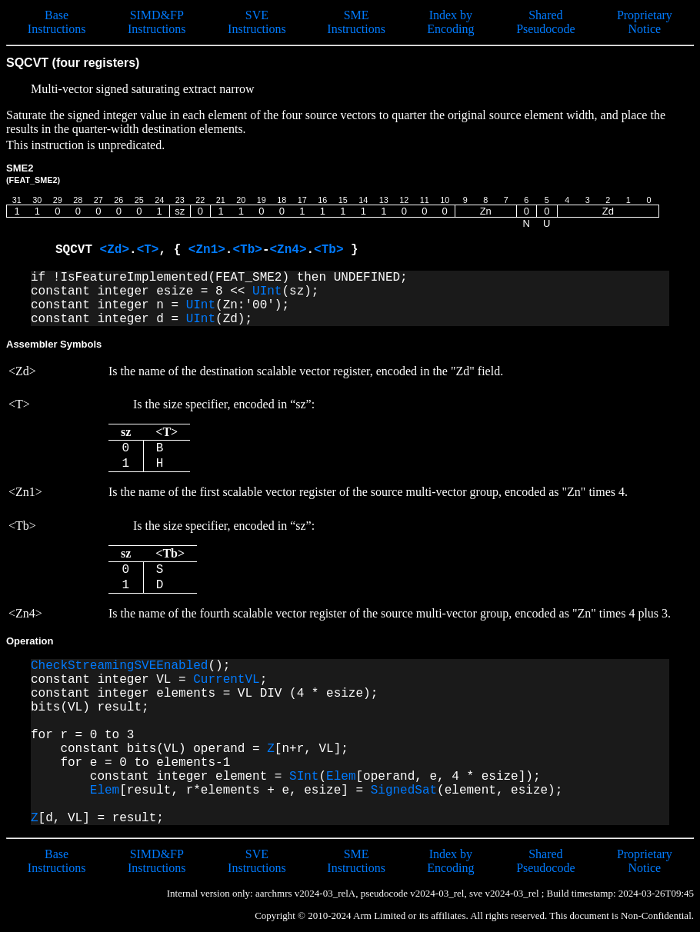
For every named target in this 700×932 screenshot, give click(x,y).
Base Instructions (57, 21)
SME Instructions (356, 21)
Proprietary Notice (644, 21)
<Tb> (247, 250)
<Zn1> (206, 250)
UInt (267, 291)
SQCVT (77, 250)
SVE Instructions (257, 21)
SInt (303, 777)
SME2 (33, 173)
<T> (148, 250)
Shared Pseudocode (545, 21)
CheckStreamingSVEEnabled (119, 666)
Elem (340, 777)
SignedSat (404, 790)
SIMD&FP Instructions (157, 21)
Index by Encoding (450, 21)
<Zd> (114, 250)
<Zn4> (287, 250)
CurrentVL (226, 680)
